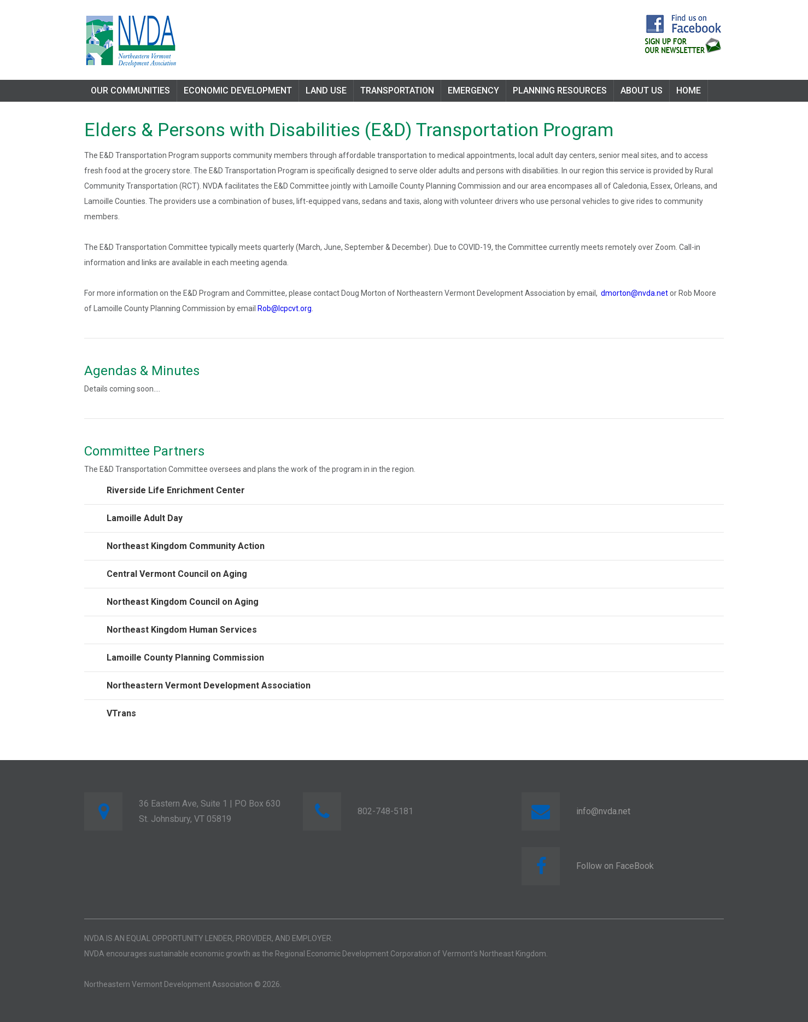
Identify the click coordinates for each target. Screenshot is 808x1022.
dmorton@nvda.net (634, 293)
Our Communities (130, 90)
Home (688, 90)
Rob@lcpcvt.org (284, 308)
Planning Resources (560, 90)
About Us (641, 90)
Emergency (473, 90)
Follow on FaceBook (615, 866)
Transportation (397, 90)
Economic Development (238, 90)
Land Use (326, 90)
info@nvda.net (603, 811)
